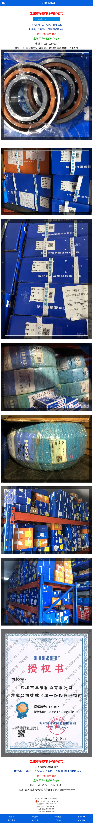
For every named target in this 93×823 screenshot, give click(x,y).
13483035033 (50, 809)
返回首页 (81, 820)
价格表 (58, 820)
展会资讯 (81, 817)
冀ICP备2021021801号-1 (43, 799)
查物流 (58, 817)
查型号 (35, 817)
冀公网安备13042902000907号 (46, 801)
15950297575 (51, 43)
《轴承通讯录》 (50, 806)
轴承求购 (11, 820)
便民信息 (35, 820)
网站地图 (55, 799)
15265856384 (50, 811)
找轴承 (11, 817)
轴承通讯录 (48, 3)
